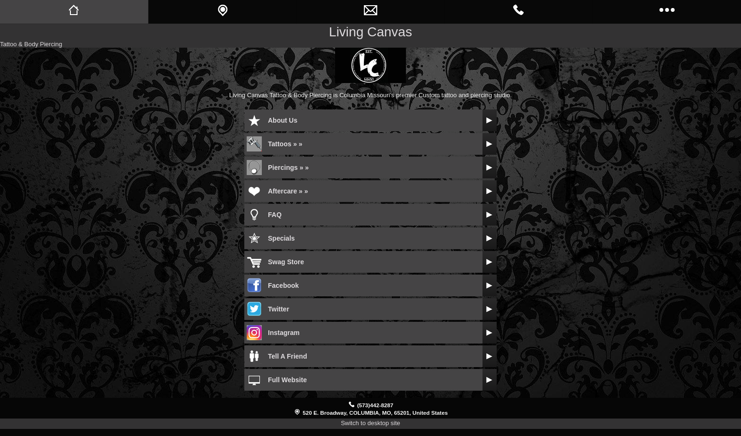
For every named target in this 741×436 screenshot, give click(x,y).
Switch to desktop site (370, 423)
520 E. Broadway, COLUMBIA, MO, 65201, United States (375, 413)
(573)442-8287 (375, 405)
